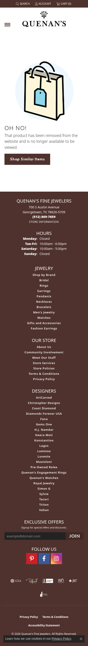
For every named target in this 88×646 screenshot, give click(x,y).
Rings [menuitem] (44, 286)
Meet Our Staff (44, 358)
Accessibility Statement (44, 625)
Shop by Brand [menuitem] (44, 275)
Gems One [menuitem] (44, 424)
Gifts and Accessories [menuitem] (44, 323)
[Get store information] (44, 222)
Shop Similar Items (27, 159)
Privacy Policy (44, 379)
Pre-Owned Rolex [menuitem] (43, 467)
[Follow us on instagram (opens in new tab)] (56, 558)
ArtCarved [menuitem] (44, 397)
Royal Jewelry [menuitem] (44, 483)
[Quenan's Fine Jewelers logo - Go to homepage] (44, 17)
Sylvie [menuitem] (44, 494)
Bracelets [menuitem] (44, 307)
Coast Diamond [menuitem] (44, 408)
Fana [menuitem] (44, 419)
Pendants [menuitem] (43, 296)
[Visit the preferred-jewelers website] (32, 581)
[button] (23, 4)
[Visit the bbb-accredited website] (47, 581)
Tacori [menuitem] (44, 499)
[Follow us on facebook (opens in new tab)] (44, 558)
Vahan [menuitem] (44, 510)
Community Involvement (43, 352)
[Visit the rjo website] (61, 581)
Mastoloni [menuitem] (44, 462)
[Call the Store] (44, 217)
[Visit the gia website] (16, 581)
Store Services (44, 363)
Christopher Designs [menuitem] (44, 403)
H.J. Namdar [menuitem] (44, 430)
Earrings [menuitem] (44, 291)
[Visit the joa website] (44, 594)
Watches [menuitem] (44, 318)
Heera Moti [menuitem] (44, 435)
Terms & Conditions (44, 374)
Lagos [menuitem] (44, 446)
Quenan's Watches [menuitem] (44, 478)
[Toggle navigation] (7, 25)
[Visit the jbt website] (73, 581)
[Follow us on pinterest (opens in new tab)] (31, 558)
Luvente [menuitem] (44, 456)
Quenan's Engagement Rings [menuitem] (44, 472)
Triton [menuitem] (44, 505)
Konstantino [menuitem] (44, 440)
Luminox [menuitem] (44, 451)
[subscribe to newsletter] (75, 536)
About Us (44, 347)
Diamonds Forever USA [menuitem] (44, 414)
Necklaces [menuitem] (44, 302)
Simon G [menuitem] (43, 489)
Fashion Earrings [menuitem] (44, 328)
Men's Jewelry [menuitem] (44, 312)
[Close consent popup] (81, 639)
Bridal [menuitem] (44, 280)
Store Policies (44, 368)
